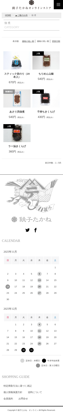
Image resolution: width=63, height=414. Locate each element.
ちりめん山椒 (46, 73)
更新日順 (56, 41)
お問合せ (23, 398)
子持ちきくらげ (46, 111)
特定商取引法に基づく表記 (18, 385)
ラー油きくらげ (17, 146)
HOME (8, 15)
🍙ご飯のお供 (21, 15)
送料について (35, 392)
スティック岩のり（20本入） (17, 75)
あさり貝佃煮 (17, 111)
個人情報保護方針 (13, 392)
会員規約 (8, 398)
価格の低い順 (28, 41)
